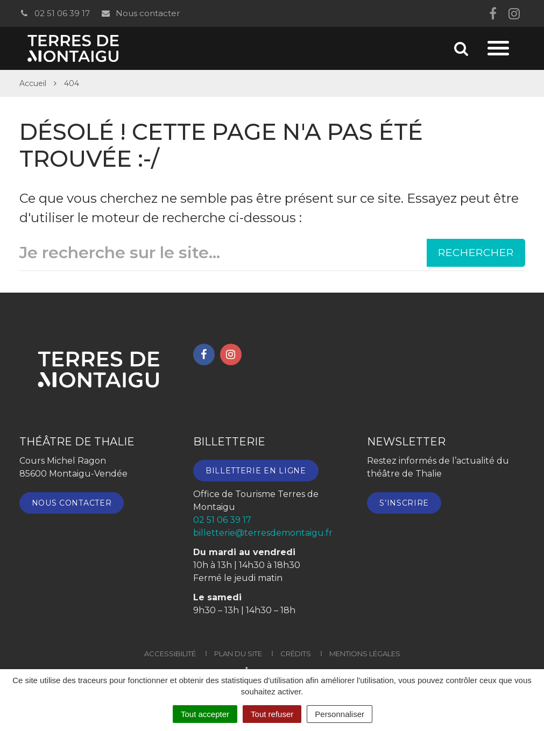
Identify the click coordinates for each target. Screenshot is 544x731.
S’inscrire (404, 503)
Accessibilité (170, 653)
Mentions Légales (364, 653)
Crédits (295, 653)
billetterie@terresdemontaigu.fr (263, 533)
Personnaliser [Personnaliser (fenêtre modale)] (339, 714)
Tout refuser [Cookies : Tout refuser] (272, 714)
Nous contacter (140, 13)
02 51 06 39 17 (54, 13)
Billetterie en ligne (256, 470)
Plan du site (238, 653)
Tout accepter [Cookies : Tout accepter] (205, 714)
